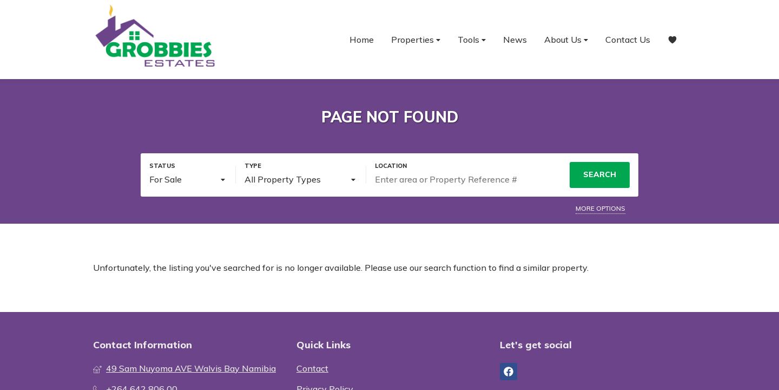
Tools (472, 40)
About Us (566, 40)
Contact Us (627, 39)
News (515, 39)
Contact (312, 368)
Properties (415, 40)
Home (361, 39)
